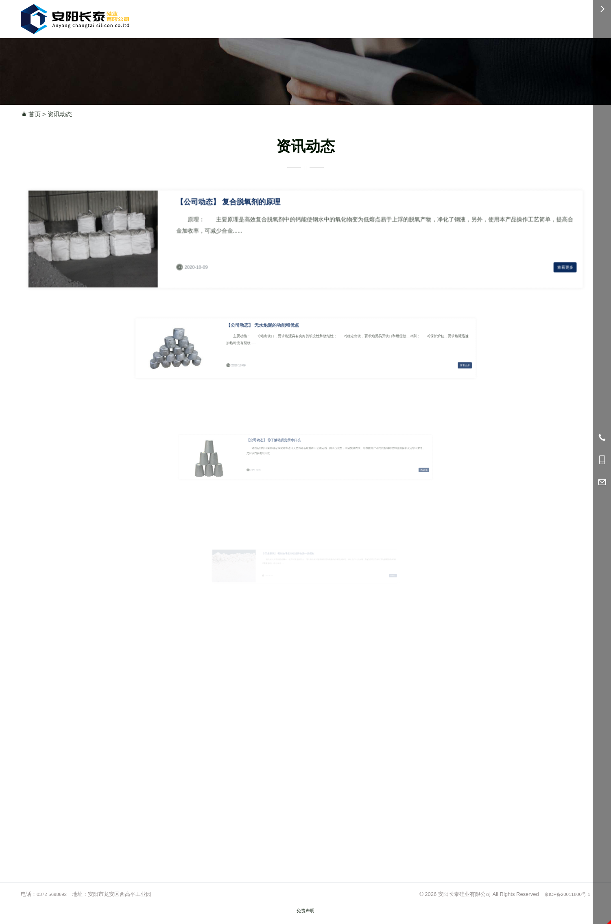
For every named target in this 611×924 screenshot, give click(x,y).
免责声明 (305, 919)
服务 (415, 17)
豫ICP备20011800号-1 (563, 903)
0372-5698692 (465, 18)
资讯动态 (60, 114)
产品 (324, 17)
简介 (369, 17)
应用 (347, 17)
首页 (301, 17)
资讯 (392, 17)
